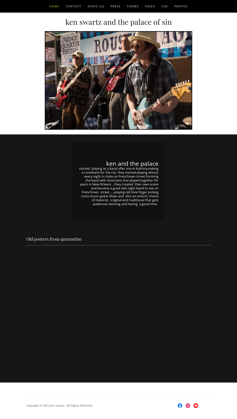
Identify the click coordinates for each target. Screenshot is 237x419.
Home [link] (54, 6)
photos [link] (181, 6)
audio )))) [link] (96, 6)
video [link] (150, 6)
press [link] (116, 6)
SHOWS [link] (133, 6)
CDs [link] (164, 6)
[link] (118, 23)
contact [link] (73, 6)
